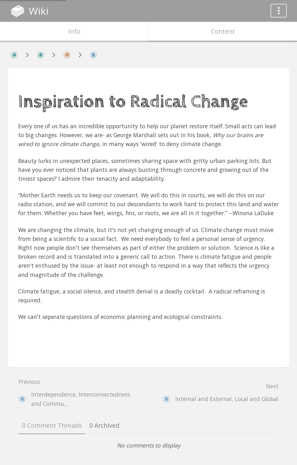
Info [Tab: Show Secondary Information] (74, 31)
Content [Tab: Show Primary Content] (223, 31)
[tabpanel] (148, 445)
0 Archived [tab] (104, 425)
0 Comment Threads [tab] (52, 425)
